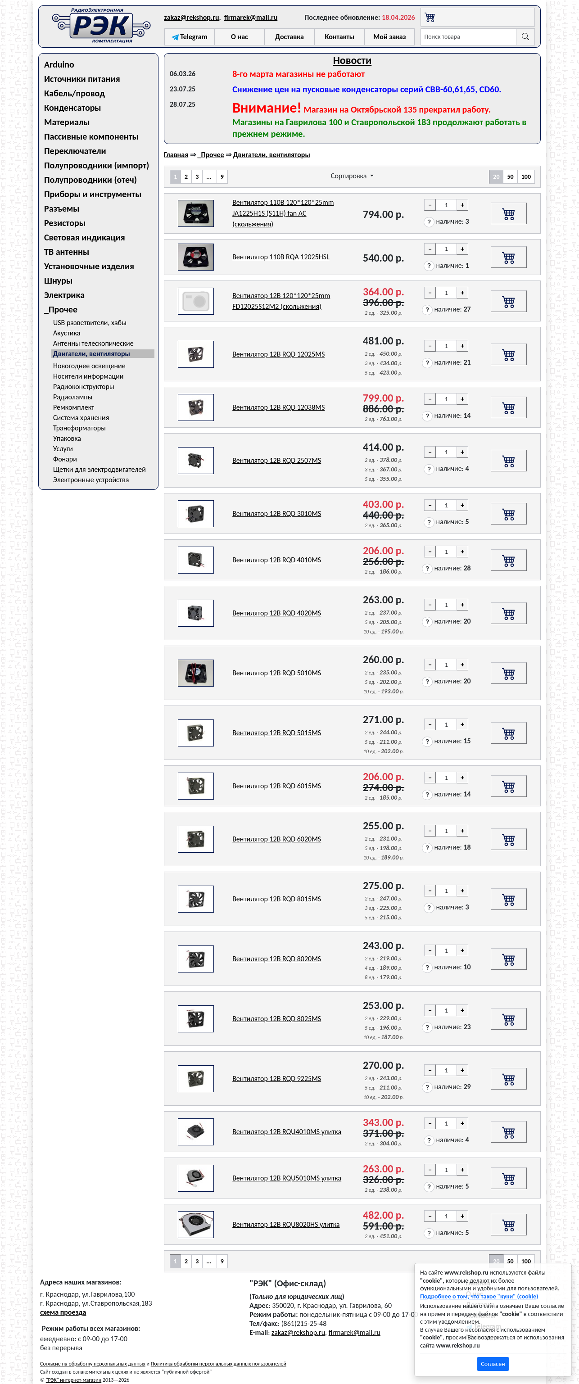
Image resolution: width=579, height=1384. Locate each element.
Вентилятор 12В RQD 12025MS (278, 354)
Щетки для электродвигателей (99, 469)
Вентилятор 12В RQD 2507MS (276, 460)
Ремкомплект (73, 407)
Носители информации (88, 376)
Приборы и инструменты (92, 194)
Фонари (65, 459)
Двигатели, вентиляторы (91, 353)
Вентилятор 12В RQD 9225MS (276, 1078)
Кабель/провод (74, 93)
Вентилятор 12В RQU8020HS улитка (285, 1224)
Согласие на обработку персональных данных (92, 1364)
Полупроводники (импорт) (96, 165)
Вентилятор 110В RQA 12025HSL (281, 257)
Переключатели (75, 150)
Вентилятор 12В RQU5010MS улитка (286, 1178)
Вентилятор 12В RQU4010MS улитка (286, 1131)
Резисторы (65, 222)
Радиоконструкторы (83, 386)
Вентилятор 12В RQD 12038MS (278, 407)
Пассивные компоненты (91, 136)
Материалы (67, 122)
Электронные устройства (91, 479)
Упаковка (67, 438)
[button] (429, 222)
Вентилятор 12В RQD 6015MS (276, 786)
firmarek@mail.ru (250, 17)
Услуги (63, 448)
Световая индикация (84, 237)
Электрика (64, 294)
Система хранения (81, 417)
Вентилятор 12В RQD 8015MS (276, 899)
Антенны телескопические (93, 343)
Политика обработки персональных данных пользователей (218, 1364)
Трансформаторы (79, 428)
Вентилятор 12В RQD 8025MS (276, 1018)
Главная (176, 154)
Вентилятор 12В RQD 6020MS (276, 839)
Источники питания (82, 78)
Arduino (59, 64)
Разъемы (62, 208)
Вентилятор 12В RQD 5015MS (276, 732)
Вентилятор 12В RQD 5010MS (276, 673)
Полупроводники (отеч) (90, 179)
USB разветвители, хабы (90, 322)
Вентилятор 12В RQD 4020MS (276, 613)
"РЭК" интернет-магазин (73, 1380)
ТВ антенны (66, 251)
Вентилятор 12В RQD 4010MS (276, 560)
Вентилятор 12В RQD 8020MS (276, 958)
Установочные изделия (89, 266)
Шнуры (58, 280)
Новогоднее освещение (89, 366)
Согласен (493, 1364)
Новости (352, 60)
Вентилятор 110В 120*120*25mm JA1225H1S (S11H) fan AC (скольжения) (283, 213)
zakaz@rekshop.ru (191, 17)
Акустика (66, 333)
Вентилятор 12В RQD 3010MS (276, 513)
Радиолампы (72, 397)
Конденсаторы (72, 107)
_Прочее (60, 309)
